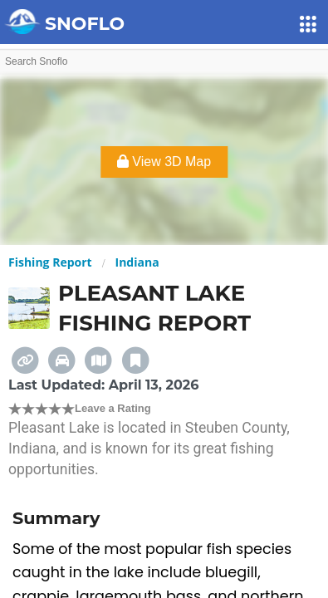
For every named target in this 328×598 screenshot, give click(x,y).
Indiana (137, 262)
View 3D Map (164, 161)
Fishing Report (50, 262)
